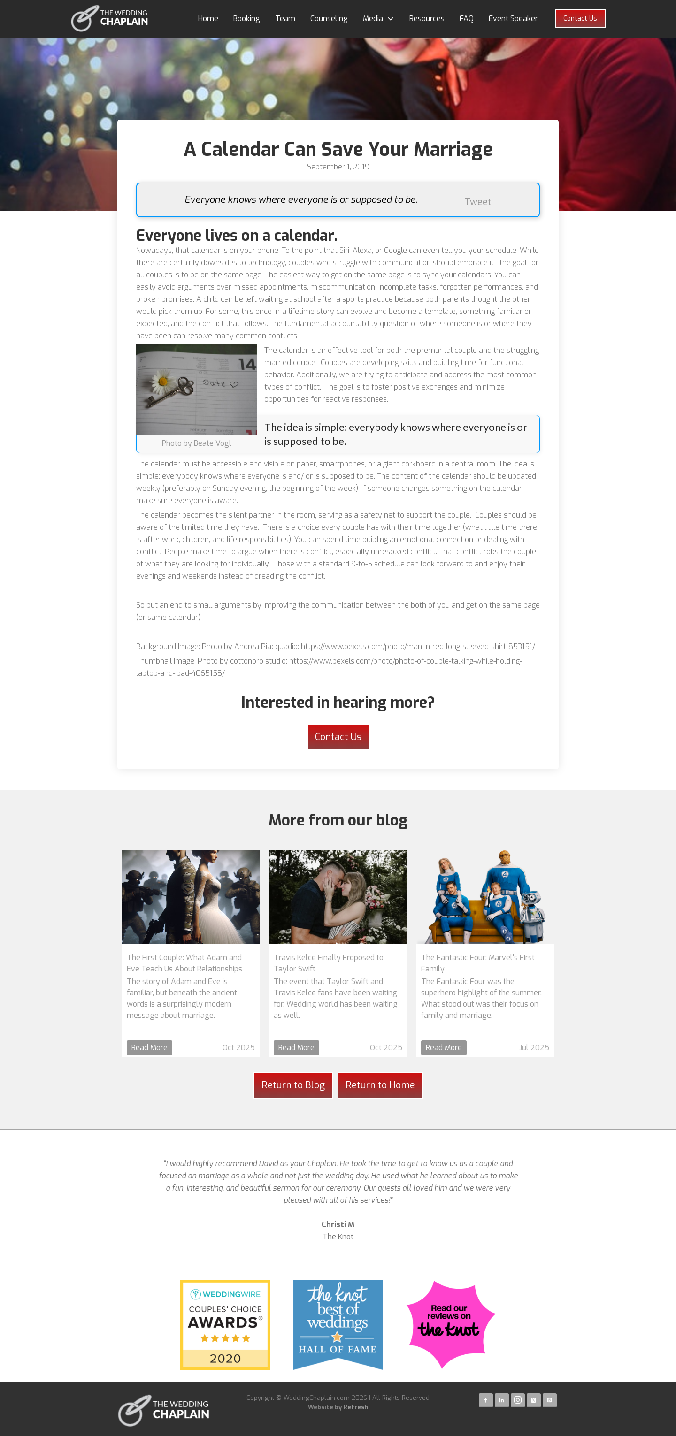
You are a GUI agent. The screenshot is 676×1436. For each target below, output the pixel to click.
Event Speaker (513, 18)
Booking (246, 18)
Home (208, 18)
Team (285, 18)
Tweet (478, 202)
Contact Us (580, 18)
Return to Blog (293, 1085)
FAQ (467, 18)
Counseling (329, 18)
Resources (427, 18)
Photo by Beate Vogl (196, 443)
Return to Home (380, 1085)
